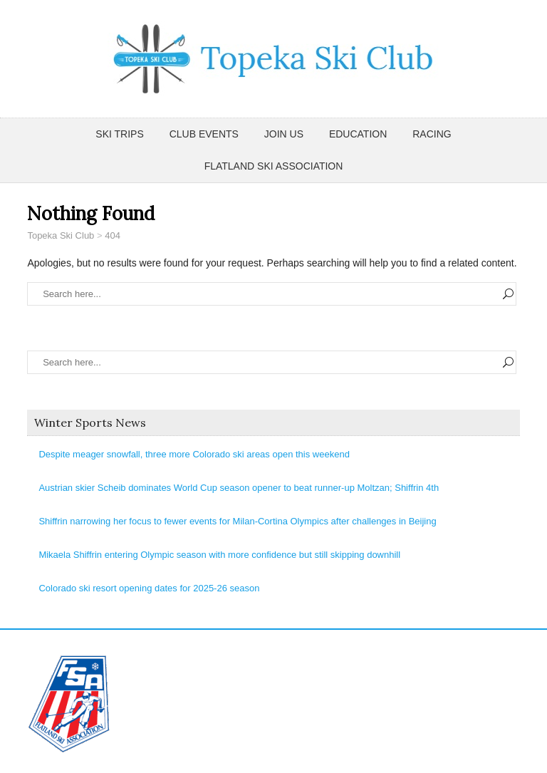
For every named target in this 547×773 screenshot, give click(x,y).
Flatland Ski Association (273, 166)
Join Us (283, 134)
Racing (431, 134)
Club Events (204, 134)
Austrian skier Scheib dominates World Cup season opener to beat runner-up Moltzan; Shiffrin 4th (238, 487)
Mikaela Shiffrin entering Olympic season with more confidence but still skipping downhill (219, 554)
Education (358, 134)
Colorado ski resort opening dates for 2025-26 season (148, 588)
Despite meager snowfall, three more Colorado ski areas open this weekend (193, 454)
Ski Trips (119, 134)
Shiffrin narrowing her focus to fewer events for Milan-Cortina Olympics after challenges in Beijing (237, 521)
